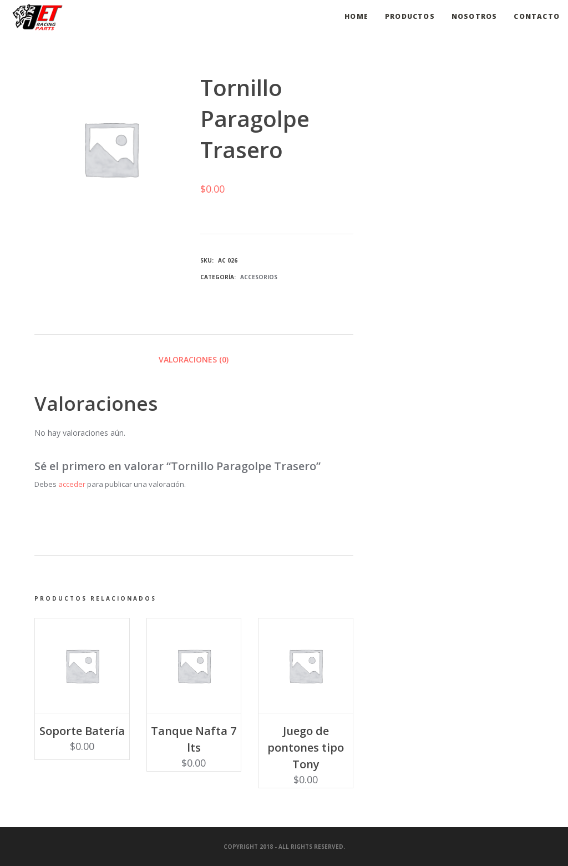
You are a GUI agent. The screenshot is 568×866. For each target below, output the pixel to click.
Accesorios (258, 277)
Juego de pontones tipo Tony (305, 747)
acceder (71, 484)
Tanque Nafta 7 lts (193, 739)
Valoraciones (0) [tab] (194, 359)
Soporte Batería (82, 730)
